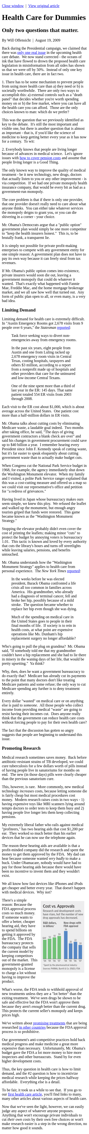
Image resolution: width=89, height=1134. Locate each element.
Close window (13, 6)
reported (63, 327)
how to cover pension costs (40, 158)
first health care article (25, 1094)
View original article (43, 6)
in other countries (32, 1027)
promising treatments (49, 1023)
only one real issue (31, 53)
